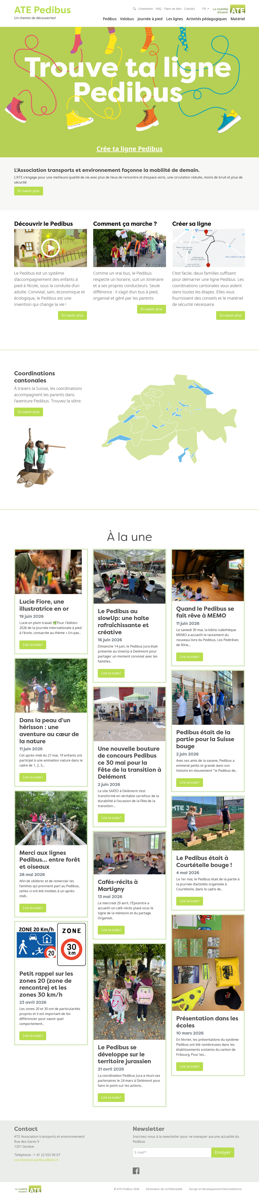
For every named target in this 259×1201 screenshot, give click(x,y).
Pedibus (109, 19)
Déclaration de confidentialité (164, 1194)
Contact (189, 9)
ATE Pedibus (43, 9)
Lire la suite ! (33, 649)
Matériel (237, 19)
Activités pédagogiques (206, 19)
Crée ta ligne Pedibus (129, 154)
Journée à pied (150, 19)
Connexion (145, 9)
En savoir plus (29, 195)
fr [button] (204, 9)
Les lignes (174, 19)
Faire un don (172, 9)
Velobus (127, 19)
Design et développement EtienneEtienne (215, 1194)
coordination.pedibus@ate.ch (36, 1164)
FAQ (158, 9)
